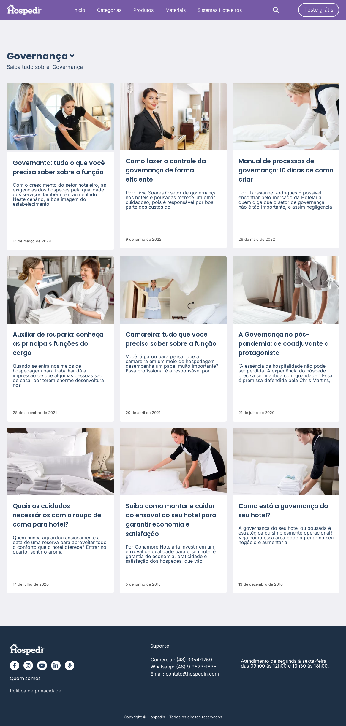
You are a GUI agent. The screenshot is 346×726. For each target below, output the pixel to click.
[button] (276, 10)
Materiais (175, 10)
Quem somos (25, 678)
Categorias (109, 10)
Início (79, 10)
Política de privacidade (35, 691)
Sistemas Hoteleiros (220, 10)
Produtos (143, 10)
